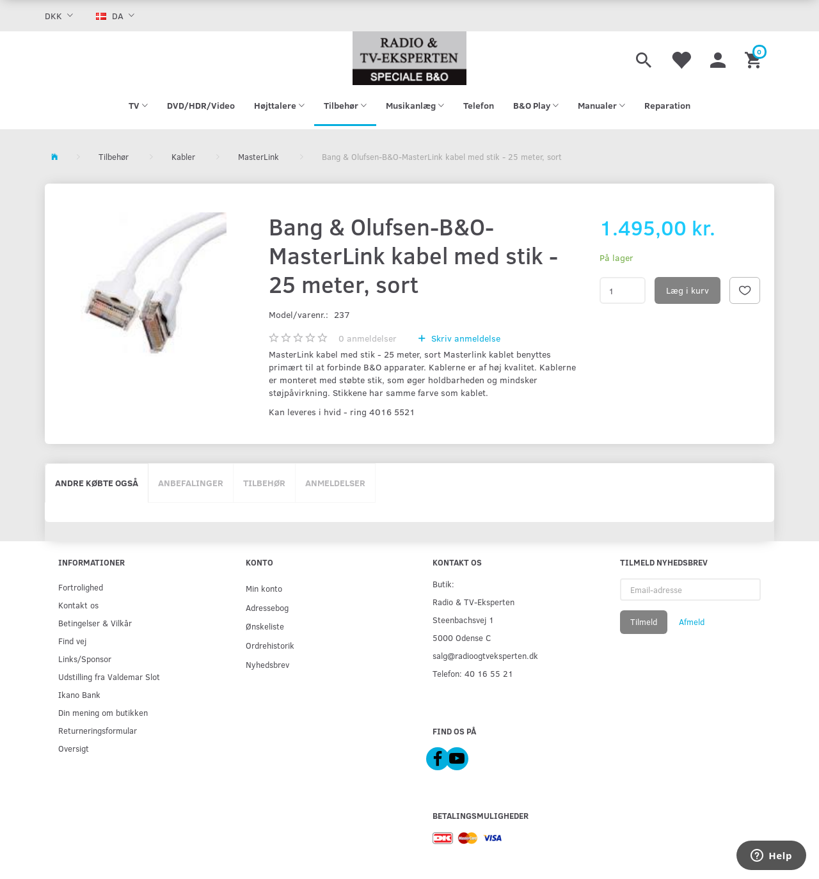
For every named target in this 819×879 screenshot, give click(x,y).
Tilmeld (643, 622)
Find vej (72, 640)
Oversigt (73, 748)
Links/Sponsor (84, 658)
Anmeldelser (335, 483)
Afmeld (691, 622)
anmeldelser (367, 338)
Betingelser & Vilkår (95, 622)
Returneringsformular (97, 730)
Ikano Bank (79, 694)
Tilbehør (264, 483)
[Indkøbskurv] (754, 58)
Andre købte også (96, 483)
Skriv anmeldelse (464, 338)
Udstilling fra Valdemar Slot (109, 676)
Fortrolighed (80, 587)
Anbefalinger (190, 483)
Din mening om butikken (103, 712)
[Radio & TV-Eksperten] (409, 58)
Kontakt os (78, 604)
